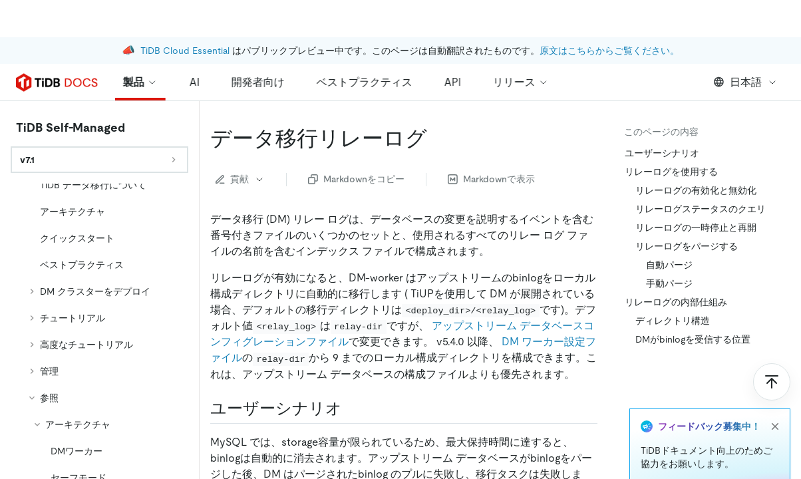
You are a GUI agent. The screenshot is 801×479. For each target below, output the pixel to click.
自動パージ (669, 264)
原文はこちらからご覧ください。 (609, 13)
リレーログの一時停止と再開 (695, 227)
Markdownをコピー (356, 179)
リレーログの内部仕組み (676, 302)
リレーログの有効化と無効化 (695, 190)
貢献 (240, 179)
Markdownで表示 (491, 179)
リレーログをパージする (686, 246)
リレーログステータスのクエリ (700, 209)
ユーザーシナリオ (662, 153)
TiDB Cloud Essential (185, 13)
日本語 (745, 82)
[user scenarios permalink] (353, 408)
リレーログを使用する (671, 171)
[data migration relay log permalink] (438, 138)
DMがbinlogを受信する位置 (692, 339)
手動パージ (669, 283)
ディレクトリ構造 (672, 320)
